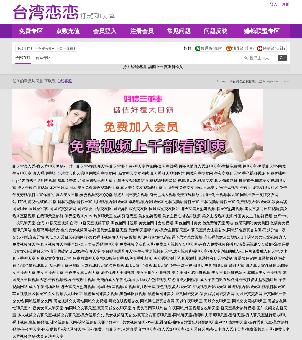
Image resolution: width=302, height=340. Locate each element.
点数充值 (68, 31)
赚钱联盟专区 (262, 31)
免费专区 (31, 31)
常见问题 (179, 31)
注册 (286, 4)
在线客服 (64, 81)
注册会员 (142, 31)
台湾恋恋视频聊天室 (247, 81)
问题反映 (215, 31)
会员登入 (104, 31)
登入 (274, 4)
